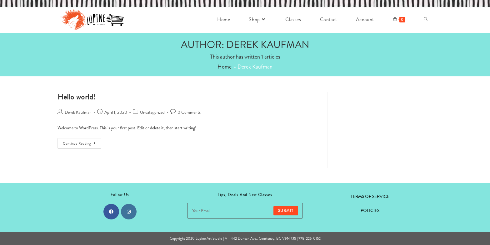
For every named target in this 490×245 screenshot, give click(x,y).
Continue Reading (82, 144)
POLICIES (370, 210)
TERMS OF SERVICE (370, 196)
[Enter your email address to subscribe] (245, 211)
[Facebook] (111, 211)
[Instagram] (129, 211)
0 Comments (189, 112)
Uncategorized (152, 112)
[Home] (225, 67)
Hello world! (77, 97)
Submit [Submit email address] (285, 211)
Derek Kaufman (78, 112)
